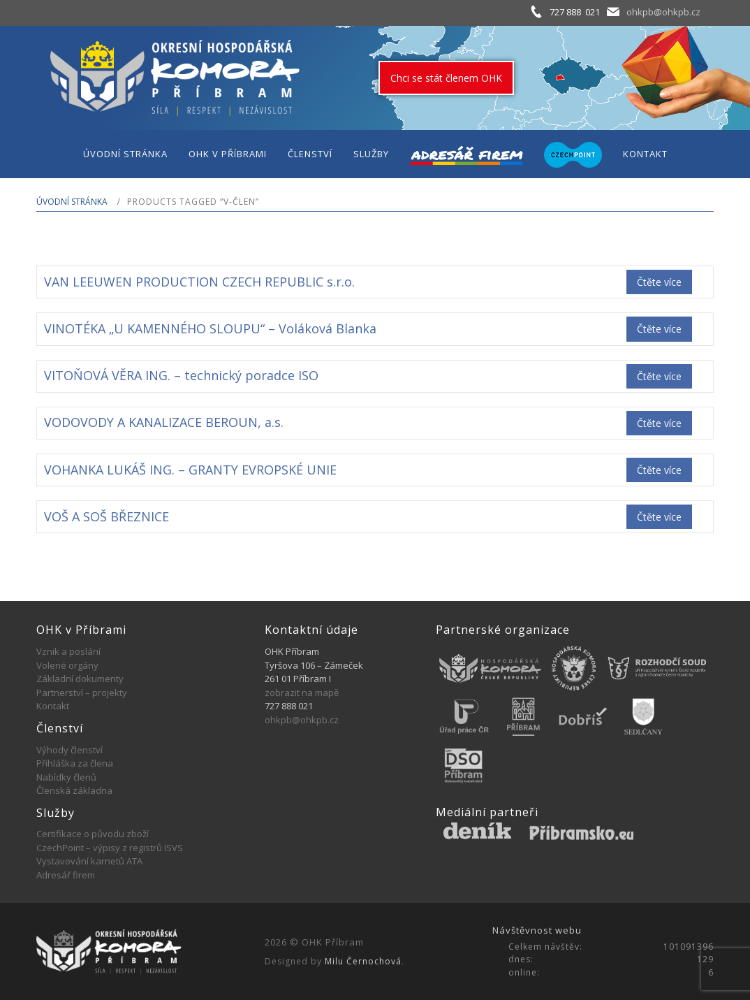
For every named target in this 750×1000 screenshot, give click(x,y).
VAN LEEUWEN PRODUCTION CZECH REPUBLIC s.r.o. (199, 281)
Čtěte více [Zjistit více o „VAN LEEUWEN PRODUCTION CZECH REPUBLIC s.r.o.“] (659, 282)
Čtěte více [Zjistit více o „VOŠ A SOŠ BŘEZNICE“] (659, 516)
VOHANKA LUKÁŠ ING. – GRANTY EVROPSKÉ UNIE (190, 469)
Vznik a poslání (68, 651)
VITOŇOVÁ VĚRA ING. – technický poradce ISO (181, 375)
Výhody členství (69, 750)
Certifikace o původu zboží (92, 833)
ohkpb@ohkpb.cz (663, 12)
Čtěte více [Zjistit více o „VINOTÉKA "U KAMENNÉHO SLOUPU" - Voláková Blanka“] (659, 328)
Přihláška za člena (74, 763)
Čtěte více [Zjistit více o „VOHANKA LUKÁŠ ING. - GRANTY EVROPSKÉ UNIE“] (659, 470)
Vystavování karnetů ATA (89, 861)
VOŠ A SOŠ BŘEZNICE (106, 516)
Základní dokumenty (80, 678)
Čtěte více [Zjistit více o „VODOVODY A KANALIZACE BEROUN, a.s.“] (659, 423)
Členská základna (74, 790)
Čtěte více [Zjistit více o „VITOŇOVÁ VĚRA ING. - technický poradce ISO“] (659, 376)
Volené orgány (67, 665)
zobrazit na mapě (302, 692)
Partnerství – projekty (81, 692)
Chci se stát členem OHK (446, 78)
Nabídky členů (66, 777)
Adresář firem (65, 875)
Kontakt (52, 706)
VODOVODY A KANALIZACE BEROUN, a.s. (164, 422)
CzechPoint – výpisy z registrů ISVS (109, 847)
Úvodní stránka (72, 202)
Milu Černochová (363, 961)
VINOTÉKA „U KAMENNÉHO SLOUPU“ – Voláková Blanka (210, 328)
